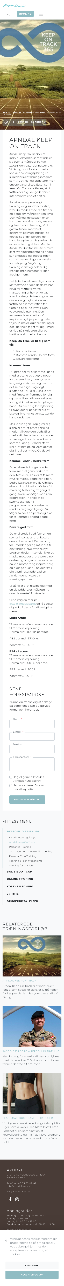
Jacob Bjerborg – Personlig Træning (30, 851)
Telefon (17, 744)
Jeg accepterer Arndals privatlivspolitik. (29, 787)
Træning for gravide (21, 865)
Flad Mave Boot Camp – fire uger (28, 1117)
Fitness (17, 112)
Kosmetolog (14, 1252)
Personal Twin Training (22, 856)
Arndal (7, 112)
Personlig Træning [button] (23, 831)
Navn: (17, 719)
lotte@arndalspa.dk (22, 603)
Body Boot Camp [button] (20, 871)
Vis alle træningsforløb (22, 837)
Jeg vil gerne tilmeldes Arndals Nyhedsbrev (28, 778)
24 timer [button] (14, 893)
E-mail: (18, 732)
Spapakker (13, 1247)
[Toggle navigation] (41, 14)
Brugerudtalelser (22, 901)
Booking (25, 14)
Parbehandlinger (17, 1249)
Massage (12, 1244)
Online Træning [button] (20, 878)
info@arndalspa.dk (18, 1186)
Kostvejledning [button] (20, 886)
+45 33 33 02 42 (27, 1183)
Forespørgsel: (22, 757)
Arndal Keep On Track (22, 842)
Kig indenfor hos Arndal (24, 122)
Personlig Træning (34, 112)
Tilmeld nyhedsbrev (19, 1229)
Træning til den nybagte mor (26, 860)
